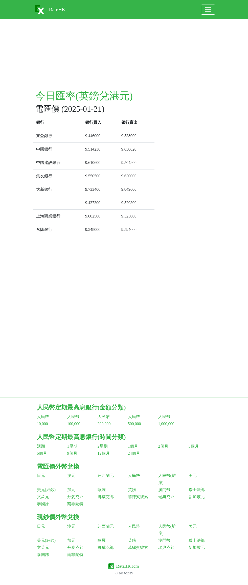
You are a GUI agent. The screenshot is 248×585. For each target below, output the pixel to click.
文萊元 (43, 497)
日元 (41, 475)
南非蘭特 (75, 504)
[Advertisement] (124, 54)
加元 (71, 490)
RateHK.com (127, 566)
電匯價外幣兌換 (58, 466)
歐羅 (102, 490)
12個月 (104, 453)
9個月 (72, 453)
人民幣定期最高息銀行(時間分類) (81, 437)
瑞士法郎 (197, 490)
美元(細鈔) (46, 490)
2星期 (103, 446)
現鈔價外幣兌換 (58, 517)
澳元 (71, 475)
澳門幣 (164, 490)
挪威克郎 (106, 497)
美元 (193, 475)
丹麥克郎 (75, 497)
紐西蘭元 (106, 475)
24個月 (134, 453)
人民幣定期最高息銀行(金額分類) (81, 407)
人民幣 (134, 475)
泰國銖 (43, 504)
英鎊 (132, 490)
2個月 (163, 446)
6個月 (42, 453)
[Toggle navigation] (208, 10)
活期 (41, 446)
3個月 (194, 446)
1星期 (72, 446)
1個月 (133, 446)
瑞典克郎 (166, 497)
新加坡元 (197, 497)
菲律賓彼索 (138, 497)
